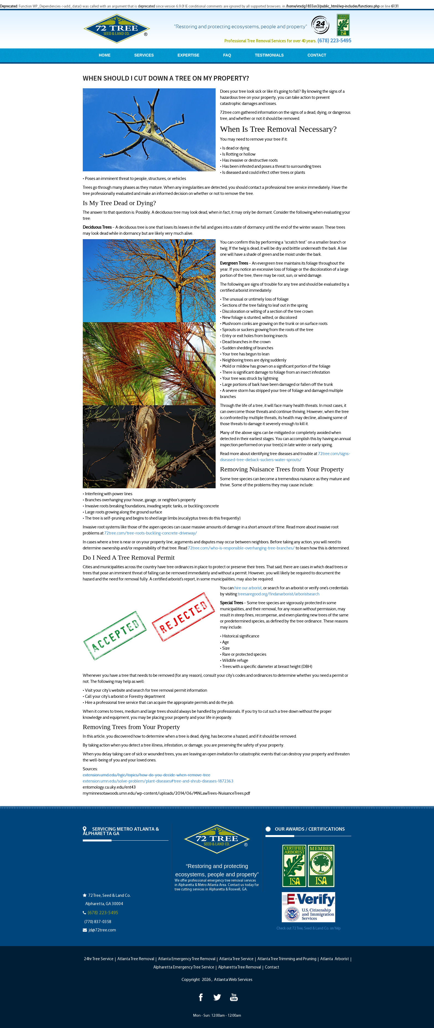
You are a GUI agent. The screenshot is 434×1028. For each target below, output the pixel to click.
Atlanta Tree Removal (135, 959)
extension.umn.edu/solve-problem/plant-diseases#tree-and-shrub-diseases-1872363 (158, 781)
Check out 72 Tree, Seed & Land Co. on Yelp (308, 928)
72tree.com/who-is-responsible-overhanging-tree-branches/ (241, 548)
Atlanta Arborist (334, 959)
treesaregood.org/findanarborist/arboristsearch (278, 594)
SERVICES (144, 55)
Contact (272, 967)
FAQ (227, 55)
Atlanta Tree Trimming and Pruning (286, 959)
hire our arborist (248, 587)
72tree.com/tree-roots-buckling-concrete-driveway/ (150, 533)
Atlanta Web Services (233, 980)
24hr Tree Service (98, 959)
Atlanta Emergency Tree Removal (186, 959)
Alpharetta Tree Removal (239, 967)
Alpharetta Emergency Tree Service (183, 967)
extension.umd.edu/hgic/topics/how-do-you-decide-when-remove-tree (146, 775)
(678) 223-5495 (334, 40)
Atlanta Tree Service (236, 959)
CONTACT (317, 55)
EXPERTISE (189, 55)
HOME (104, 55)
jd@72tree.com (102, 930)
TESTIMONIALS (269, 55)
